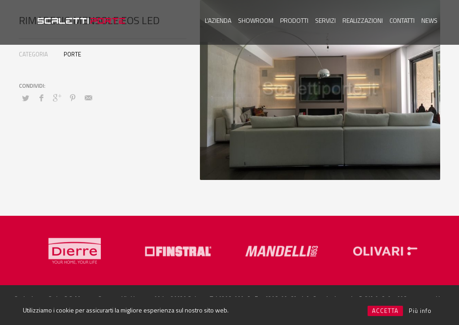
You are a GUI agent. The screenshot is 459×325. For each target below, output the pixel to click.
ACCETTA (385, 310)
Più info (420, 310)
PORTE (72, 54)
